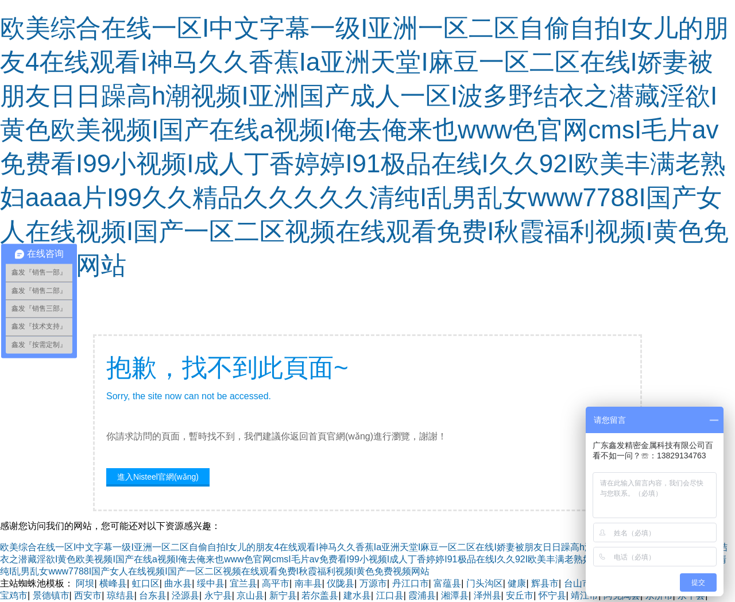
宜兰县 (243, 583)
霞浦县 (422, 595)
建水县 (357, 595)
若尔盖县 (319, 595)
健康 (517, 583)
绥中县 (211, 583)
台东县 (153, 595)
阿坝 (85, 583)
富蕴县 (447, 583)
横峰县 (113, 583)
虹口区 (146, 583)
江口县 (390, 595)
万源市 (373, 583)
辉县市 (545, 583)
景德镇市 (51, 595)
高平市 (275, 583)
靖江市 (584, 595)
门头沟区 (484, 583)
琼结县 (120, 595)
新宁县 (283, 595)
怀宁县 (552, 595)
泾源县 (185, 595)
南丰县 (308, 583)
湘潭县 (455, 595)
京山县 (250, 595)
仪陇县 (340, 583)
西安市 (88, 595)
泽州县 (487, 595)
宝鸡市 (14, 595)
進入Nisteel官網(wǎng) (158, 476)
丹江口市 (410, 583)
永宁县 (218, 595)
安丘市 (519, 595)
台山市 (577, 583)
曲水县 (178, 583)
